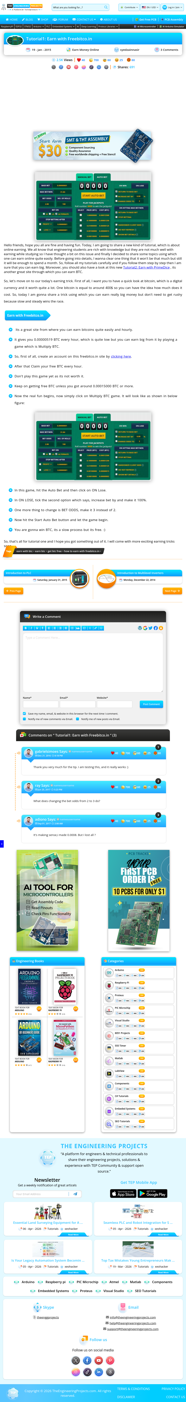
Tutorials (50, 1229)
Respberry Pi (122, 982)
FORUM (60, 19)
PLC (48, 26)
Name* (40, 702)
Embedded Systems (63, 26)
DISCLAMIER (126, 1397)
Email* (77, 702)
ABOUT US (108, 19)
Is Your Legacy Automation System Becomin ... (48, 1260)
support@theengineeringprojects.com (131, 1329)
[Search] (77, 7)
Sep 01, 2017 (44, 823)
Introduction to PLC (18, 573)
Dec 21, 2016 (44, 755)
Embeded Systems (125, 1108)
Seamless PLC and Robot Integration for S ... (138, 1222)
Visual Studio (122, 1020)
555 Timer (120, 1045)
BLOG (27, 19)
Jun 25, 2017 (44, 789)
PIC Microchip (122, 1008)
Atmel (110, 1282)
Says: (51, 751)
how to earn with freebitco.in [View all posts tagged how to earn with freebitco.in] (81, 551)
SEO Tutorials (122, 1121)
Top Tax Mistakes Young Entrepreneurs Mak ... (138, 1260)
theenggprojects (46, 1317)
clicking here (121, 356)
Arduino (39, 26)
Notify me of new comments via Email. (48, 719)
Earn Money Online (82, 49)
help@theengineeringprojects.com (131, 1323)
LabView (119, 1071)
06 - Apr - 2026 (29, 1229)
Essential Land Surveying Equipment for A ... (48, 1222)
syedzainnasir (126, 49)
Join (177, 7)
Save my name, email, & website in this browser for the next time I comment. (70, 713)
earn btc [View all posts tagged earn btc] (40, 551)
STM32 (27, 26)
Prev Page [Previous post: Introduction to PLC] (13, 591)
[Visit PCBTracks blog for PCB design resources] (139, 950)
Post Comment (151, 704)
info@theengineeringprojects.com (131, 1317)
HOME (12, 19)
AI (78, 26)
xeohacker (69, 1229)
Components (122, 1083)
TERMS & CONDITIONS (133, 1389)
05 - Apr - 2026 (119, 1229)
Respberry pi (51, 1282)
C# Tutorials (122, 1096)
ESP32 (19, 26)
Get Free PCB (145, 19)
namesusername (82, 751)
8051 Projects (122, 1033)
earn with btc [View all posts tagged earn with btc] (24, 551)
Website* (114, 702)
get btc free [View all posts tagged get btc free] (55, 551)
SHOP (42, 19)
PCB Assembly (172, 19)
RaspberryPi (7, 26)
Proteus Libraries (108, 26)
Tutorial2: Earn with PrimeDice (146, 267)
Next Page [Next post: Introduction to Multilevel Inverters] (172, 591)
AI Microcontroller (145, 26)
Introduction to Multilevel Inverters (140, 573)
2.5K (60, 60)
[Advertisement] (93, 97)
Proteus (119, 995)
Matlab (119, 1058)
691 (132, 67)
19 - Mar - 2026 (119, 1267)
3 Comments (166, 49)
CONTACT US (175, 1397)
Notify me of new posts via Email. (98, 719)
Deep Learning (88, 26)
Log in (171, 7)
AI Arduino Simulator (171, 26)
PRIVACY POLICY (173, 1389)
